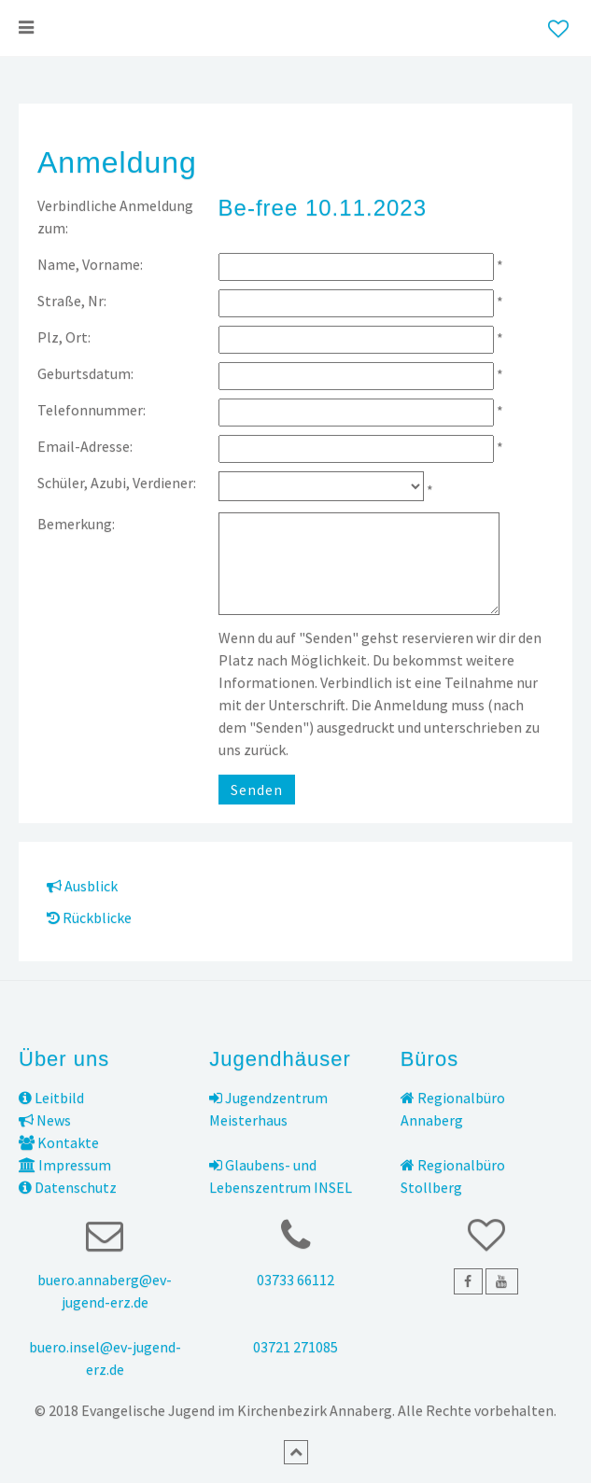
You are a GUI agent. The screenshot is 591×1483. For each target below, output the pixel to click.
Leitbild (51, 1097)
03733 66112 (295, 1279)
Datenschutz (68, 1187)
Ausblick (82, 885)
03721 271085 (295, 1346)
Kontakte (59, 1142)
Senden (257, 789)
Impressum (65, 1164)
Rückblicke (89, 917)
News (45, 1120)
